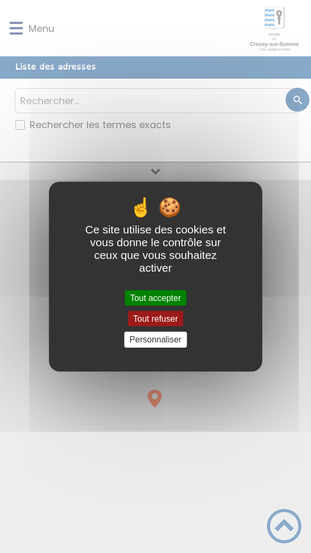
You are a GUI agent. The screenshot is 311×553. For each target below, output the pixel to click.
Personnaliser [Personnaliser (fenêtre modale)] (155, 339)
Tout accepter (155, 298)
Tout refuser (155, 318)
